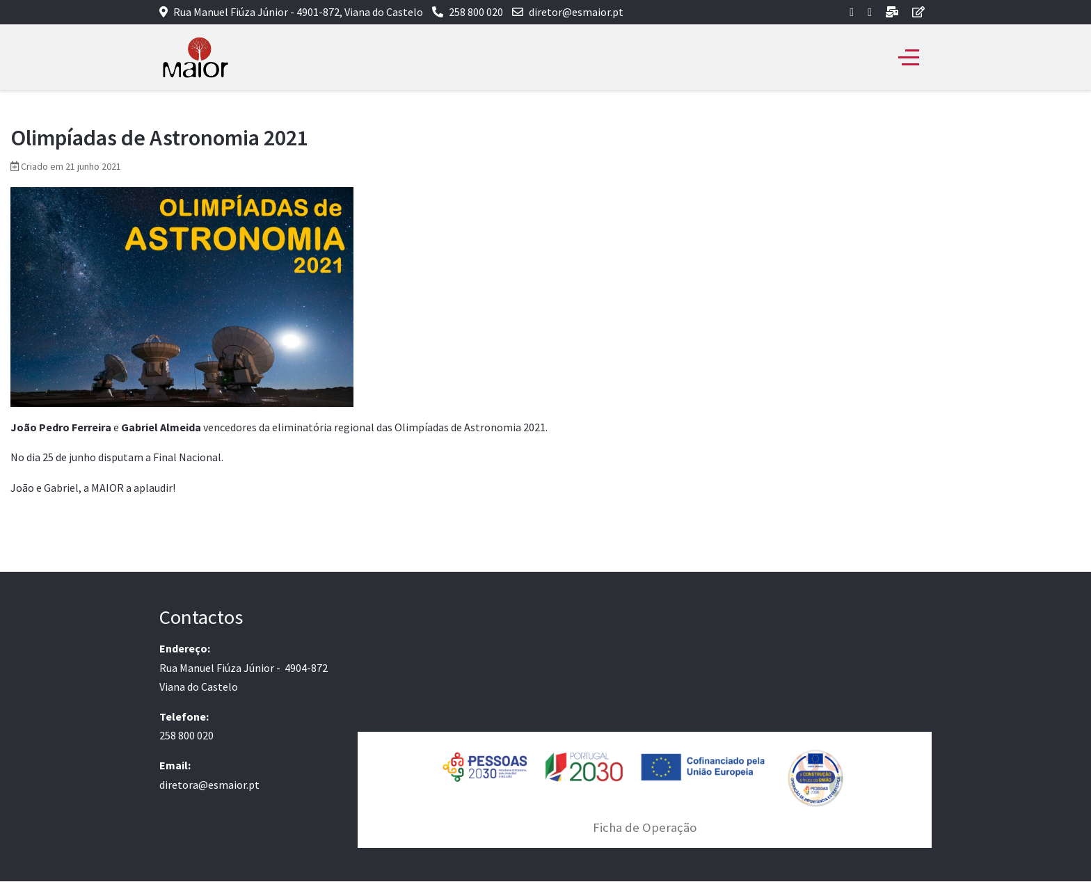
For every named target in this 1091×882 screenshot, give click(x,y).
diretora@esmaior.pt (209, 785)
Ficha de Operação (644, 827)
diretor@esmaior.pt (576, 12)
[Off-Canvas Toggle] (908, 57)
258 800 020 (476, 12)
